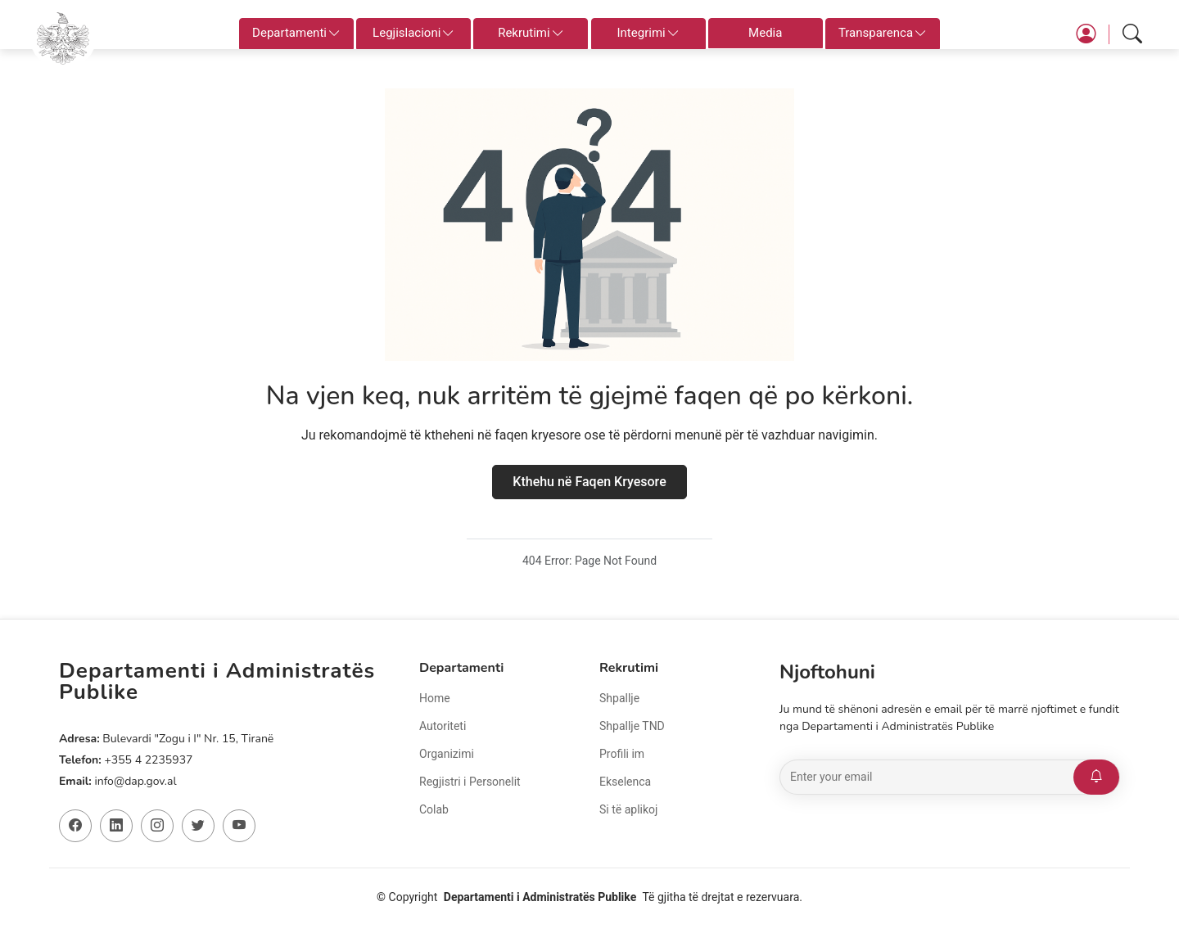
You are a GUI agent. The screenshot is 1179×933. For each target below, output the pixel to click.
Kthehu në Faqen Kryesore (589, 481)
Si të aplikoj (628, 809)
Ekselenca (625, 781)
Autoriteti (442, 726)
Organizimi (446, 753)
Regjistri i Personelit (470, 781)
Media (765, 32)
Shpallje (619, 698)
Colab (434, 809)
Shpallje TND (632, 726)
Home (434, 698)
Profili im (621, 753)
